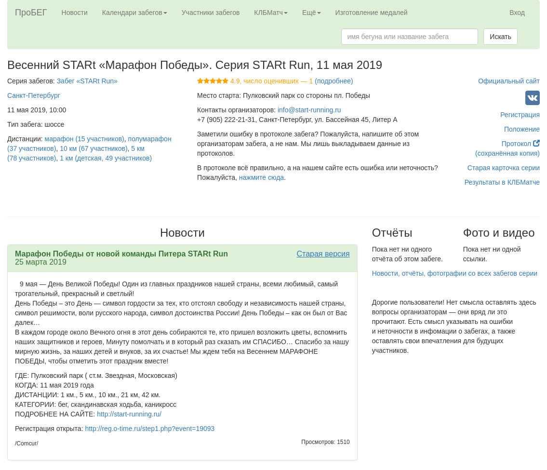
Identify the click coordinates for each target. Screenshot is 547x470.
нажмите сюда (261, 177)
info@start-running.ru (309, 110)
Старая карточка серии (503, 168)
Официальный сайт (509, 81)
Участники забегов (211, 12)
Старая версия (322, 254)
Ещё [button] (311, 12)
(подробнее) (334, 81)
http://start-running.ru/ (129, 414)
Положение (522, 129)
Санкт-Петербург (33, 95)
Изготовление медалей (371, 12)
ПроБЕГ (31, 12)
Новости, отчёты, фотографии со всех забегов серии (454, 273)
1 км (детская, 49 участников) (106, 158)
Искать (500, 36)
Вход (517, 12)
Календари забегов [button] (134, 12)
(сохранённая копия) (507, 153)
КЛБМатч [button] (271, 12)
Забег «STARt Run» (87, 81)
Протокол (521, 144)
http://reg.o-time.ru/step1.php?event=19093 (149, 428)
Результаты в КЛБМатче (502, 182)
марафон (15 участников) (84, 139)
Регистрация (520, 115)
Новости (75, 12)
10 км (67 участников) (93, 148)
